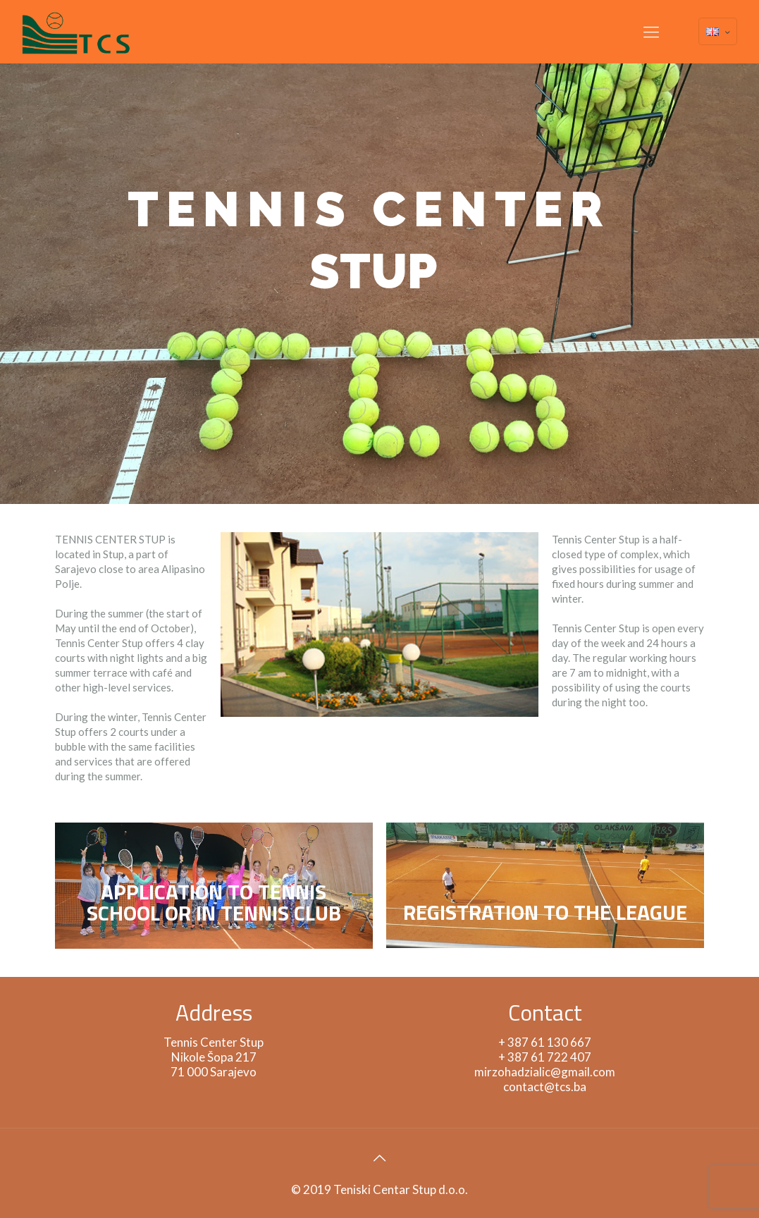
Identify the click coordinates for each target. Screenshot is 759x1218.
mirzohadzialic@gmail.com (544, 1071)
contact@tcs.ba (544, 1086)
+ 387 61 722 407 (544, 1057)
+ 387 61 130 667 (544, 1042)
